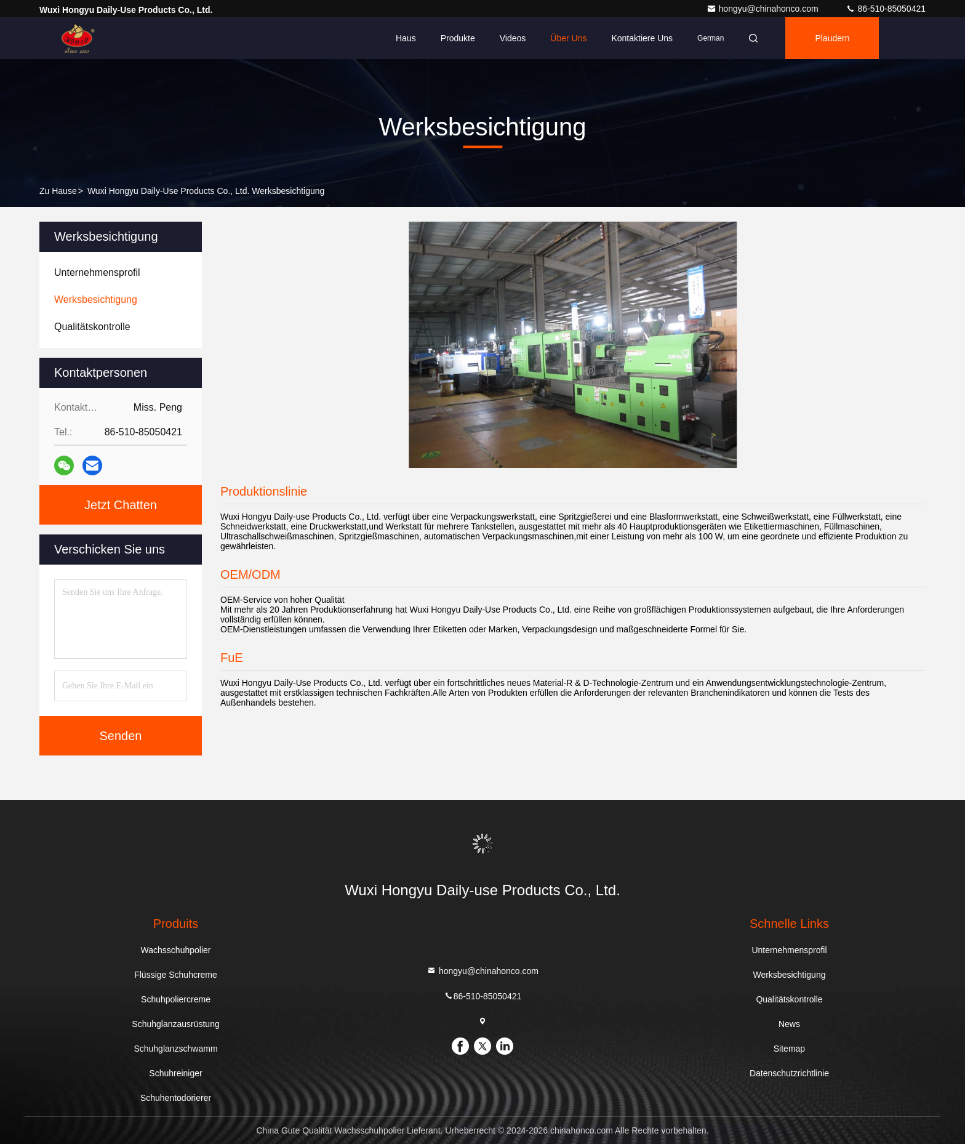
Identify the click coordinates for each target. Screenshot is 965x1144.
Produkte (458, 38)
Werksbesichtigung (789, 975)
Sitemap (789, 1048)
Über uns (568, 38)
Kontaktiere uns (642, 38)
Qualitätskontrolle (789, 999)
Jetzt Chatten (120, 505)
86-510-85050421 (886, 9)
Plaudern (832, 38)
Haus (406, 38)
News (789, 1024)
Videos (513, 38)
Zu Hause (58, 191)
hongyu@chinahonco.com (764, 9)
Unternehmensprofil (789, 950)
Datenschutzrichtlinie (789, 1073)
